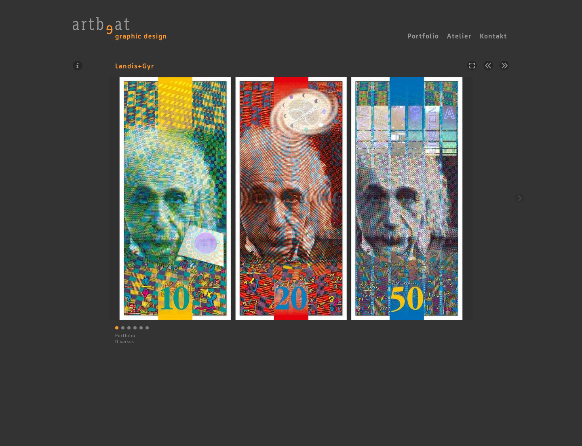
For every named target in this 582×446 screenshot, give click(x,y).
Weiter (520, 198)
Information (77, 65)
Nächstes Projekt (504, 65)
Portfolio (125, 335)
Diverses (124, 341)
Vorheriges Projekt (488, 65)
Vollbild (472, 65)
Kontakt (493, 36)
